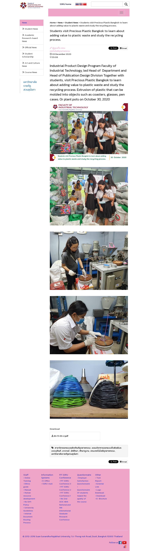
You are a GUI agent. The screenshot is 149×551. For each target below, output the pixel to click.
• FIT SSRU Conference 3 (65, 482)
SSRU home (65, 4)
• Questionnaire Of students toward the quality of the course (83, 494)
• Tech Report (98, 479)
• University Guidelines (28, 509)
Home (53, 22)
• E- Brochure (101, 498)
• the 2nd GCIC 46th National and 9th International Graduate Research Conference (65, 509)
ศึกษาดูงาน (84, 451)
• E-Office (45, 480)
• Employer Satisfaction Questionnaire (83, 480)
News (24, 22)
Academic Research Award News (30, 38)
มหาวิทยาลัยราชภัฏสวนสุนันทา (30, 86)
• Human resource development (29, 495)
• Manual (27, 489)
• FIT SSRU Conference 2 (65, 488)
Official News (29, 47)
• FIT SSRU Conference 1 (65, 494)
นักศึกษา (74, 451)
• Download (100, 495)
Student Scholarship (27, 55)
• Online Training (27, 479)
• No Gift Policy (27, 503)
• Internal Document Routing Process (27, 518)
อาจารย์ (65, 451)
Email (123, 48)
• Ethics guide (26, 485)
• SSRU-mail (46, 483)
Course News (29, 72)
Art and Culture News (31, 64)
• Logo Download (99, 491)
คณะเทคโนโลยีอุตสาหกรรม (102, 451)
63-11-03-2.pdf (61, 436)
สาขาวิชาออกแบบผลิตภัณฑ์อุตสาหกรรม (72, 447)
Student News (30, 28)
